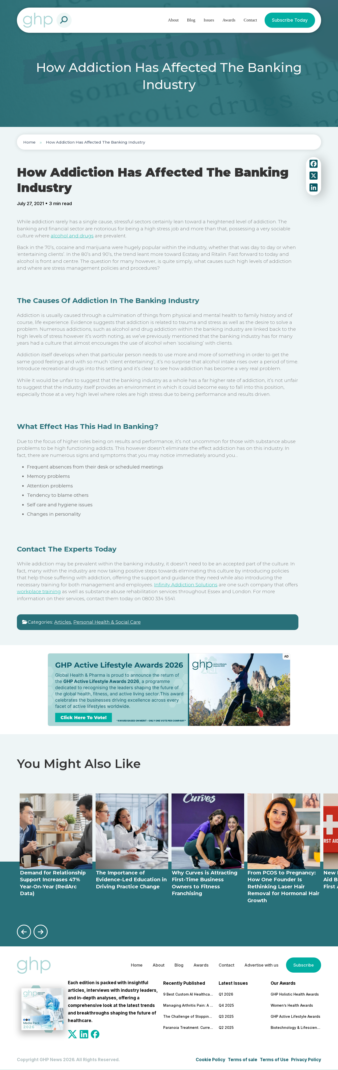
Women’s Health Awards (292, 1005)
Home (29, 142)
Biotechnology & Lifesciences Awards (296, 1027)
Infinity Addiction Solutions (185, 585)
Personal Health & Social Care (107, 622)
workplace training (39, 591)
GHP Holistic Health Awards (295, 994)
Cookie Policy (210, 1059)
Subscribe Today (290, 20)
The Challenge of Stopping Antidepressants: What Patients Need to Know (188, 1016)
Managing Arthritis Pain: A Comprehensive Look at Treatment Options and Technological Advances (188, 1005)
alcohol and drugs (72, 236)
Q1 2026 (226, 994)
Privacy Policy (306, 1059)
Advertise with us (259, 964)
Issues (209, 20)
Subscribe (303, 964)
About (173, 20)
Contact (250, 20)
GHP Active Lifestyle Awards (295, 1016)
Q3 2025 (226, 1016)
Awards (228, 20)
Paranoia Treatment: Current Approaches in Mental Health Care (188, 1027)
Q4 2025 (226, 1005)
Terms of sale (242, 1059)
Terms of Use (274, 1059)
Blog (191, 20)
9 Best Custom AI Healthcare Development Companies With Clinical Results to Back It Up (188, 994)
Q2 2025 (226, 1027)
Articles (62, 622)
